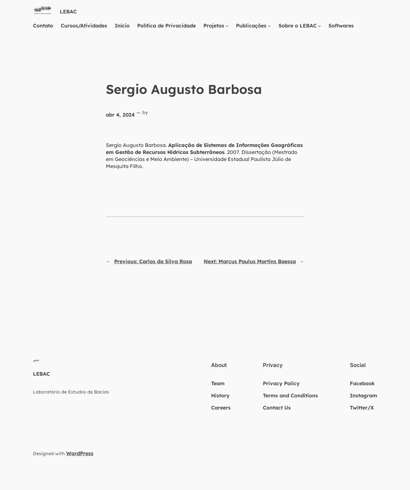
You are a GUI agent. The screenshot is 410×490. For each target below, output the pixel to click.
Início (122, 25)
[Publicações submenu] (269, 25)
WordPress (79, 453)
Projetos (213, 25)
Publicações (251, 25)
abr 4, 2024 (120, 114)
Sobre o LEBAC (298, 25)
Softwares (341, 25)
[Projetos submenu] (227, 25)
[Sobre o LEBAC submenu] (319, 25)
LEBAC (68, 11)
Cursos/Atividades (84, 25)
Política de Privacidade (166, 25)
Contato (43, 25)
